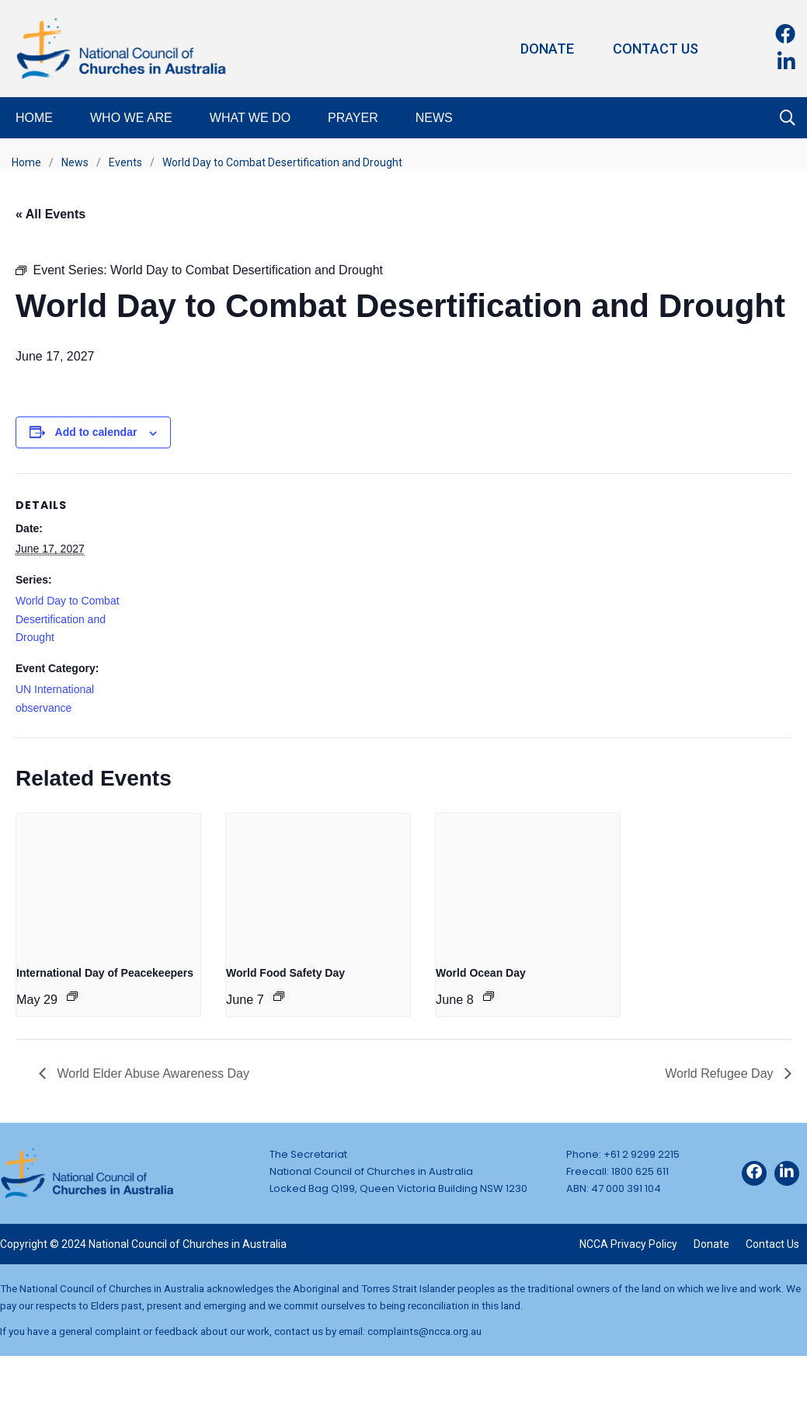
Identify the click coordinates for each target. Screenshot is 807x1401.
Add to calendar (96, 432)
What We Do (250, 117)
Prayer (353, 117)
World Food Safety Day (285, 973)
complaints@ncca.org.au (424, 1331)
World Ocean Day (481, 973)
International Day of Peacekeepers (104, 973)
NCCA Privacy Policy (628, 1244)
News (434, 117)
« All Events (50, 214)
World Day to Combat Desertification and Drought (68, 619)
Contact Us (655, 48)
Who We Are (131, 117)
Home (34, 117)
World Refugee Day (721, 1073)
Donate (547, 48)
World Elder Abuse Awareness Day (151, 1073)
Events (125, 162)
